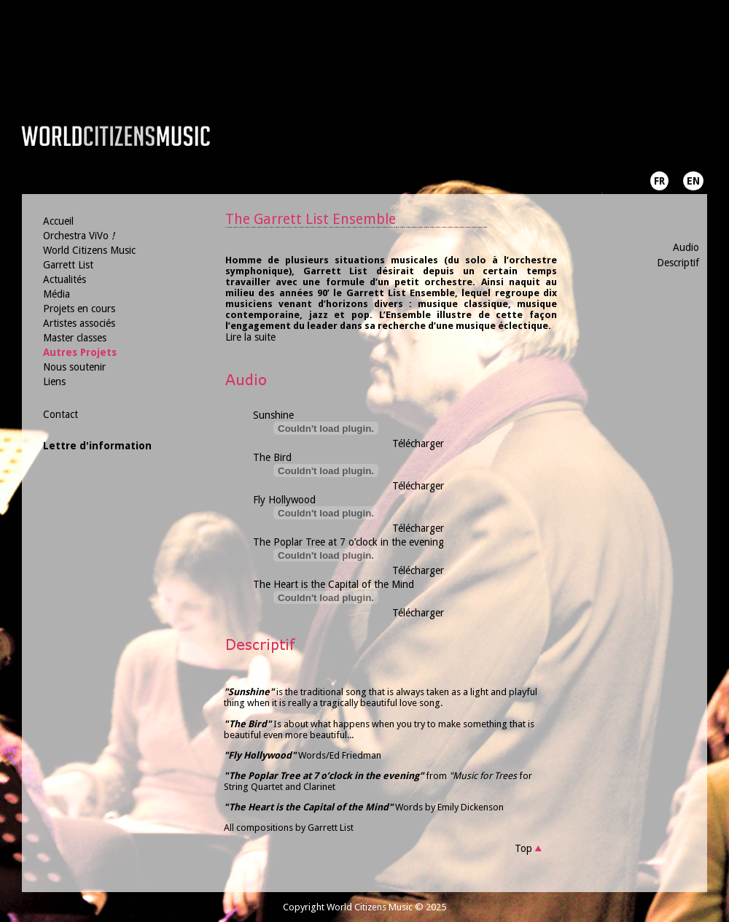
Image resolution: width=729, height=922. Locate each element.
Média (56, 294)
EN (693, 181)
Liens (54, 381)
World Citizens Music (89, 250)
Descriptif (678, 262)
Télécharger (418, 443)
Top (523, 848)
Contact (60, 414)
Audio (686, 247)
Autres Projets (80, 352)
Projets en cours (79, 308)
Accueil (58, 221)
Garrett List (68, 265)
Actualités (64, 279)
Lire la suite (250, 337)
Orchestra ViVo (78, 235)
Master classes (74, 338)
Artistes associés (79, 323)
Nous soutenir (74, 367)
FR (659, 181)
